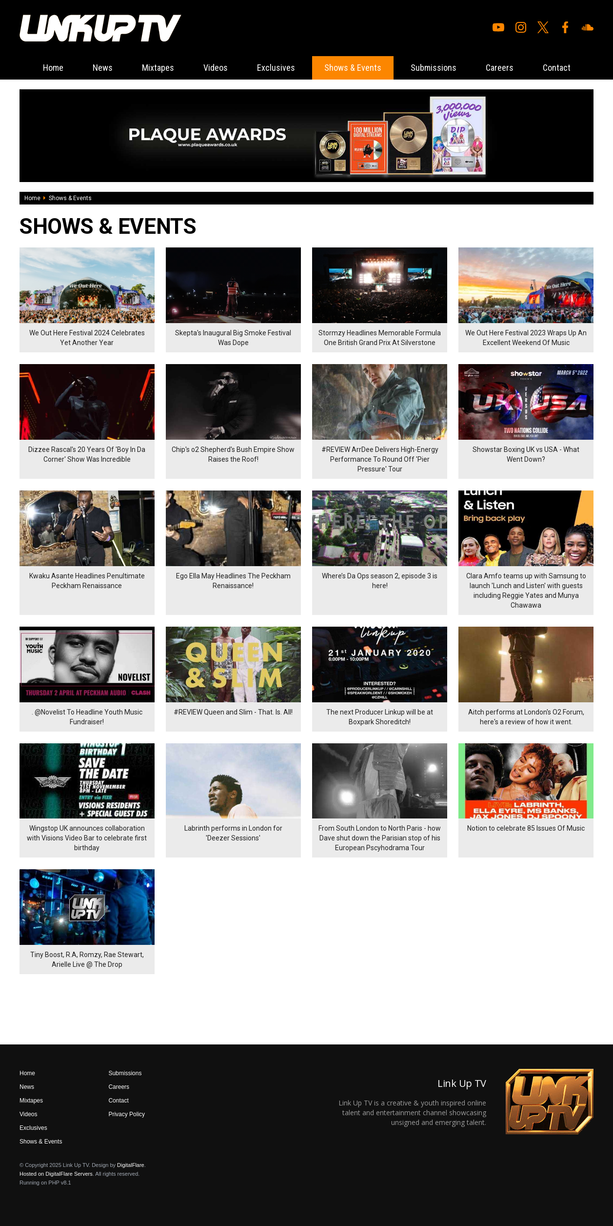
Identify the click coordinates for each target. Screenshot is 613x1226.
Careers (500, 67)
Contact (557, 67)
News (103, 67)
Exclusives (276, 67)
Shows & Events (352, 67)
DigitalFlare (130, 1165)
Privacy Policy (126, 1114)
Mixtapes (158, 67)
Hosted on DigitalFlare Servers (56, 1174)
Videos (215, 67)
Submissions (433, 67)
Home (53, 67)
